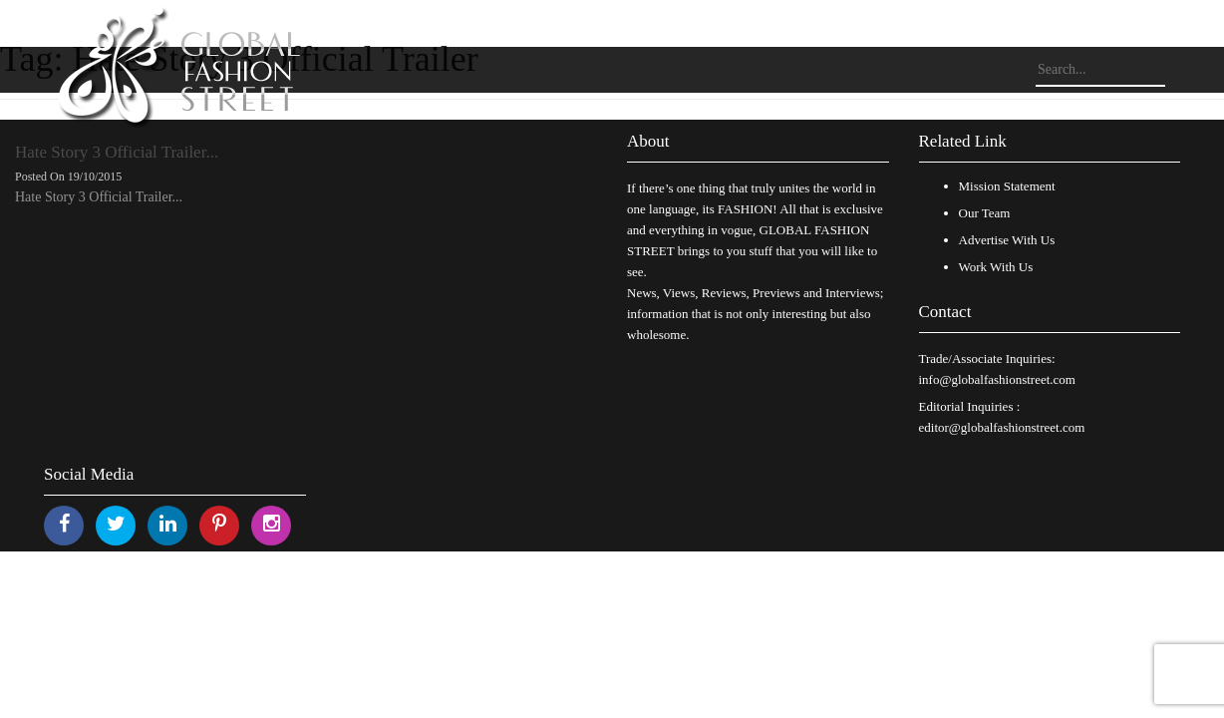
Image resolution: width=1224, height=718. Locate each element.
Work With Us (996, 266)
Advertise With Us (1007, 239)
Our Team (985, 212)
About (648, 141)
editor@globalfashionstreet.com (1002, 427)
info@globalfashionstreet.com (997, 379)
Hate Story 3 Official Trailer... (116, 152)
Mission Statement (1007, 186)
